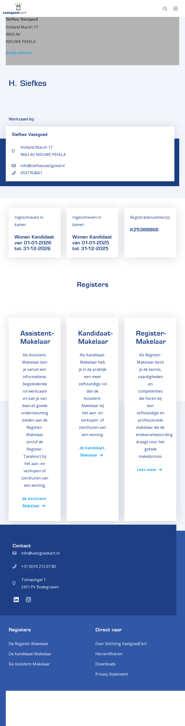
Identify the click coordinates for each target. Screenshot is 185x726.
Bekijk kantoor (19, 52)
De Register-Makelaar (28, 643)
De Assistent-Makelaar (29, 664)
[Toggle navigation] (175, 9)
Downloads (105, 664)
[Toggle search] (165, 9)
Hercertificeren (108, 653)
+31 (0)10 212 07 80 (38, 566)
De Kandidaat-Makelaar (30, 653)
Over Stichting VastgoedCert (121, 643)
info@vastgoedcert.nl (40, 553)
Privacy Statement (111, 674)
